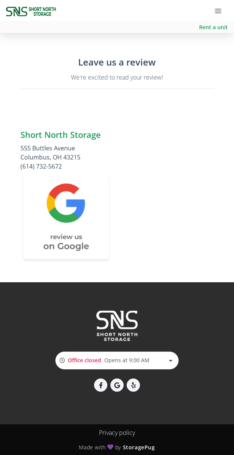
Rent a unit (213, 27)
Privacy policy (117, 432)
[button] (100, 385)
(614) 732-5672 (41, 166)
